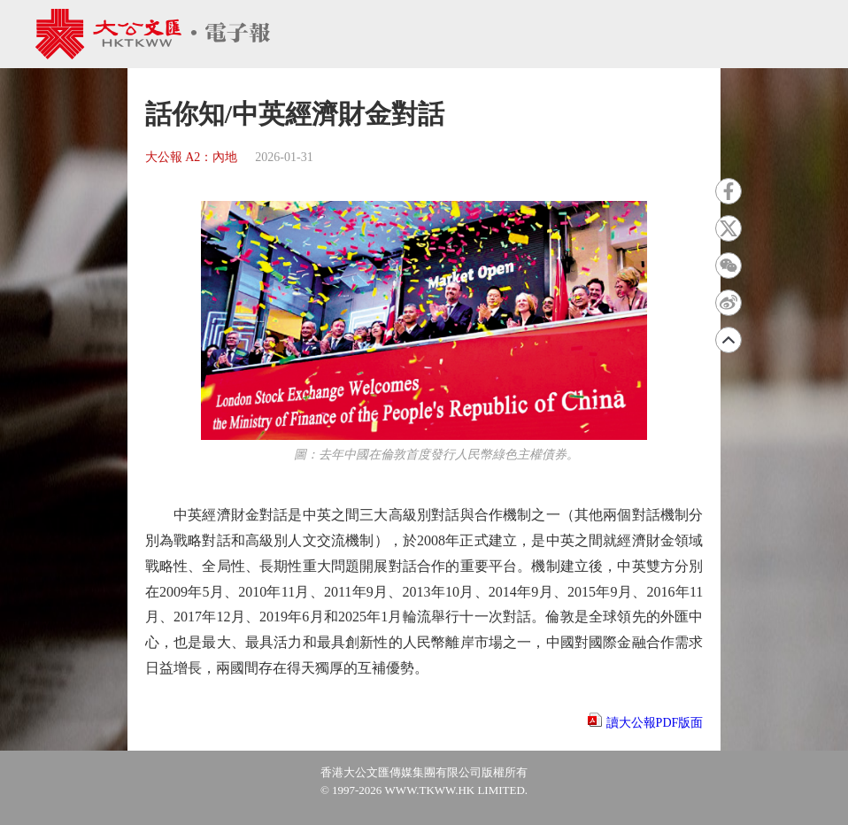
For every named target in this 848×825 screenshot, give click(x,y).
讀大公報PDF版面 (655, 722)
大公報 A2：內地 (191, 157)
